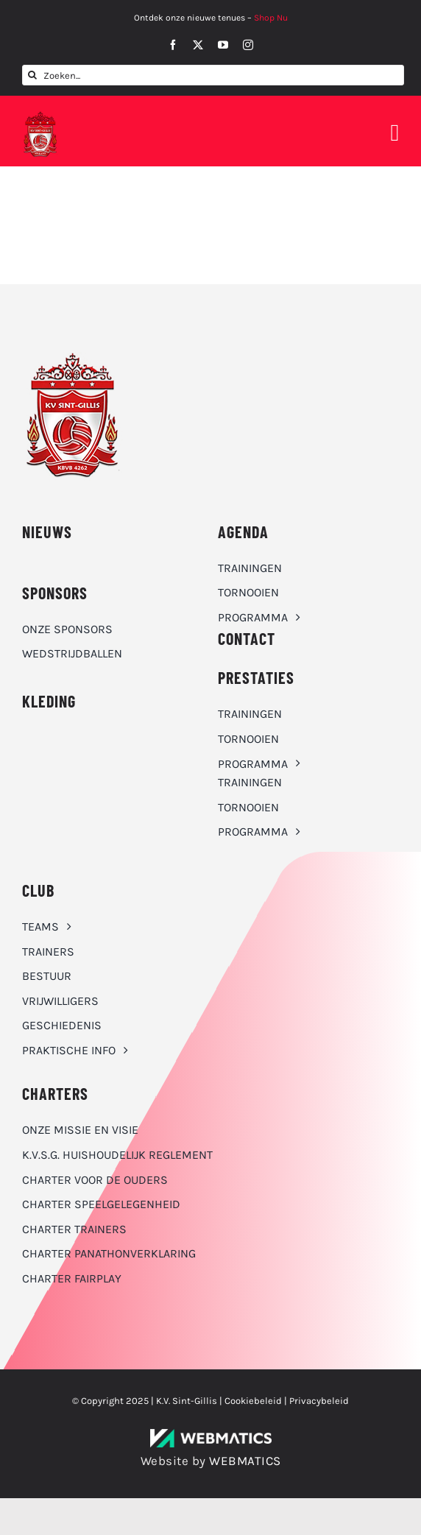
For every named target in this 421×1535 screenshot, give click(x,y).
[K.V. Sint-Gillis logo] (40, 116)
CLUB (38, 890)
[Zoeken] (32, 75)
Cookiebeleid (253, 1400)
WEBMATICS (245, 1460)
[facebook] (173, 45)
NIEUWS (47, 531)
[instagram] (248, 45)
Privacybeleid (319, 1400)
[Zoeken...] (213, 75)
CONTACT (246, 638)
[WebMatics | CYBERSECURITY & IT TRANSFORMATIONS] (211, 1435)
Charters (55, 1093)
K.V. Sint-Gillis (186, 1400)
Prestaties (256, 677)
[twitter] (198, 45)
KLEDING (49, 700)
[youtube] (223, 45)
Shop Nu (271, 18)
